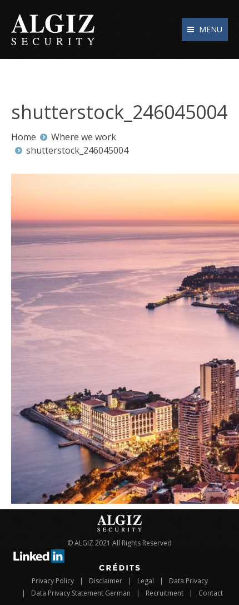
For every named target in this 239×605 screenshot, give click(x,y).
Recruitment (164, 593)
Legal (145, 581)
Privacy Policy (53, 581)
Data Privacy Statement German (81, 593)
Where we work (83, 137)
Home (23, 137)
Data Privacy (188, 581)
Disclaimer (105, 581)
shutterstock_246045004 (77, 150)
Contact (210, 593)
